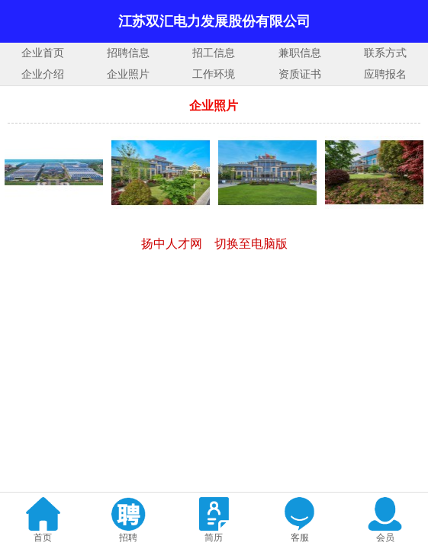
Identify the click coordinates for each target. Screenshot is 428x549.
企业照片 (128, 74)
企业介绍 (42, 74)
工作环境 (213, 74)
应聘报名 (385, 74)
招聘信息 (128, 53)
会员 (385, 537)
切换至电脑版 (251, 243)
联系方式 (385, 53)
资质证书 (299, 74)
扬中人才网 (171, 243)
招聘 (128, 537)
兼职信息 (299, 53)
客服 (300, 537)
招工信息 (213, 53)
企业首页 (42, 53)
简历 (213, 537)
